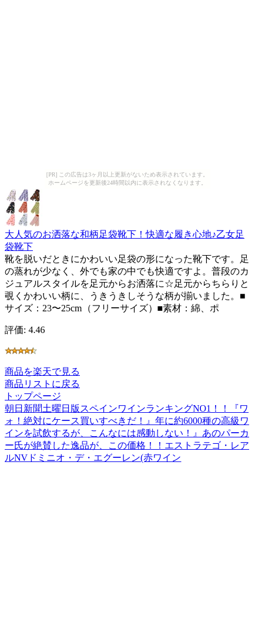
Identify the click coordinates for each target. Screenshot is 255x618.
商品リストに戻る (42, 384)
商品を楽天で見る (42, 371)
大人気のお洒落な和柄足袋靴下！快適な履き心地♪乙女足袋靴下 (124, 235)
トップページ (33, 396)
